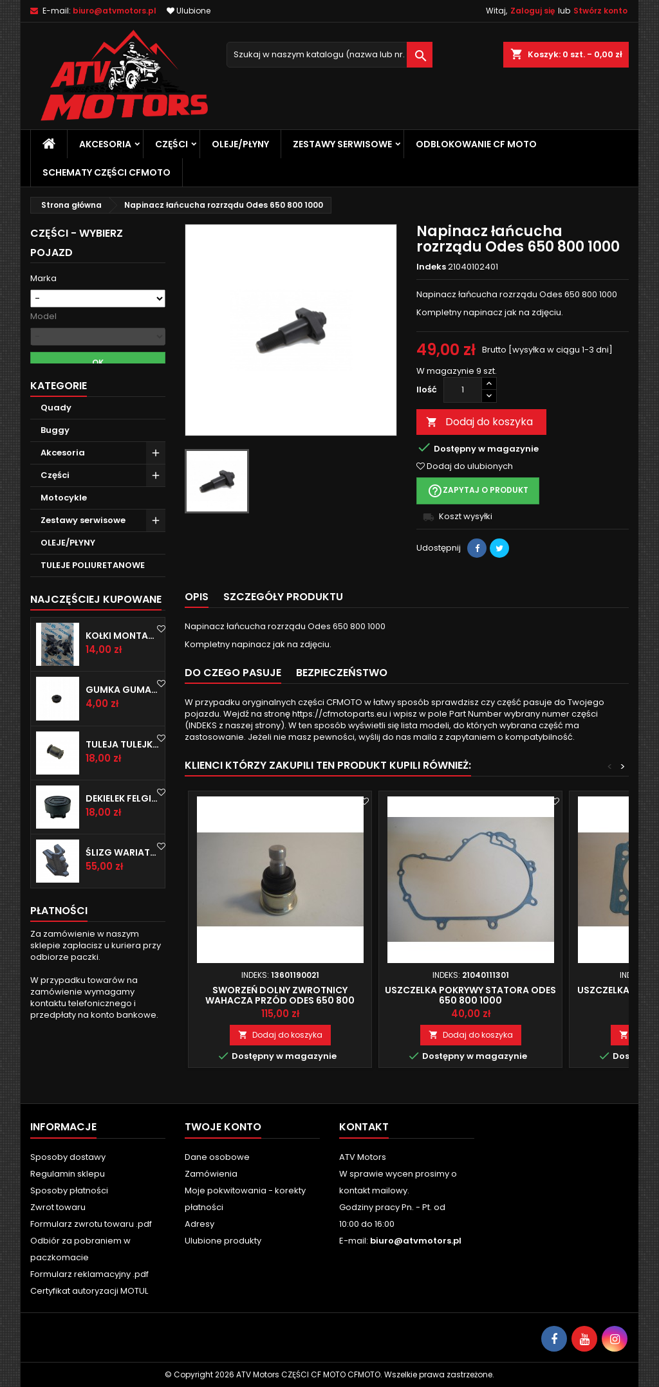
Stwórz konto (600, 10)
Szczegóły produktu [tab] (283, 596)
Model (43, 316)
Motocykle (64, 527)
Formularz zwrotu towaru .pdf (91, 1224)
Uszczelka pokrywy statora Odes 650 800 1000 (470, 995)
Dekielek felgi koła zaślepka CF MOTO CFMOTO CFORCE (123, 828)
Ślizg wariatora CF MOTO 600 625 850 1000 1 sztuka (123, 882)
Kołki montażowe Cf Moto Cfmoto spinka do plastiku (123, 665)
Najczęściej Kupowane (96, 628)
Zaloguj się (532, 10)
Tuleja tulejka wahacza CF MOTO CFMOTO (123, 773)
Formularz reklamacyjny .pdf (89, 1274)
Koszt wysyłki (465, 516)
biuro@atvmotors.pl (114, 10)
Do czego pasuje (233, 672)
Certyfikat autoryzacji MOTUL (89, 1291)
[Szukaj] (329, 55)
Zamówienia (211, 1174)
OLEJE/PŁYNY (240, 144)
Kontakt (364, 1126)
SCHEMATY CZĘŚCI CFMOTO (106, 172)
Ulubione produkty (223, 1241)
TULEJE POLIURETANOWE (93, 595)
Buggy (55, 460)
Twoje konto (223, 1126)
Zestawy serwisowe (342, 144)
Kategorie (58, 415)
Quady (56, 437)
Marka (43, 278)
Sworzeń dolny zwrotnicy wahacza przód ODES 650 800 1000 (280, 1000)
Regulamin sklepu (67, 1174)
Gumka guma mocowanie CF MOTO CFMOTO (123, 719)
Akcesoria (105, 144)
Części (171, 144)
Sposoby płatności (69, 1190)
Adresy (199, 1224)
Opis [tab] (197, 596)
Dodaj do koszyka (479, 421)
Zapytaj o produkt (477, 491)
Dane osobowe (217, 1157)
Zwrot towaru (58, 1207)
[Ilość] (462, 390)
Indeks (431, 267)
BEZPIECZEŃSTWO (341, 672)
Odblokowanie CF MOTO (476, 144)
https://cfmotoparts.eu (339, 714)
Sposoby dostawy (68, 1157)
